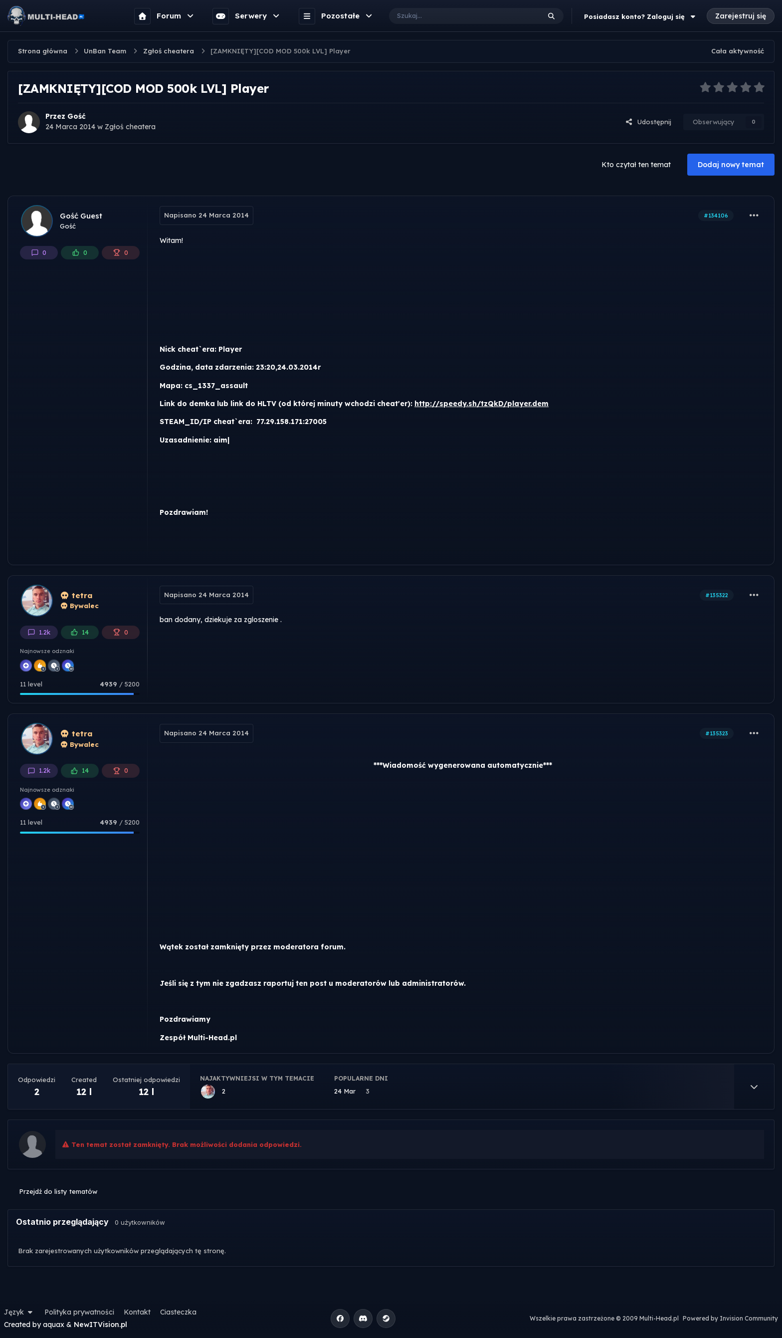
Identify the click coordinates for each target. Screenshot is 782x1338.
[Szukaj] (454, 16)
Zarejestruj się (740, 15)
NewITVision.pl (100, 1324)
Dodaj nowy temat (731, 164)
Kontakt (137, 1312)
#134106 (716, 215)
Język (19, 1312)
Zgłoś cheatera (130, 126)
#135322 (716, 595)
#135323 (716, 733)
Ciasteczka (178, 1312)
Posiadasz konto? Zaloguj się (641, 16)
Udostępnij (648, 122)
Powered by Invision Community (730, 1318)
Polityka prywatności (79, 1312)
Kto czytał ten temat (636, 164)
